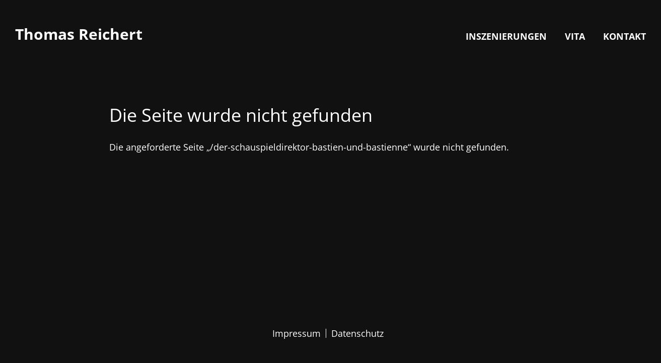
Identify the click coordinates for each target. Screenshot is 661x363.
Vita (575, 36)
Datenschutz (357, 333)
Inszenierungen (506, 36)
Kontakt (624, 36)
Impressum (296, 333)
